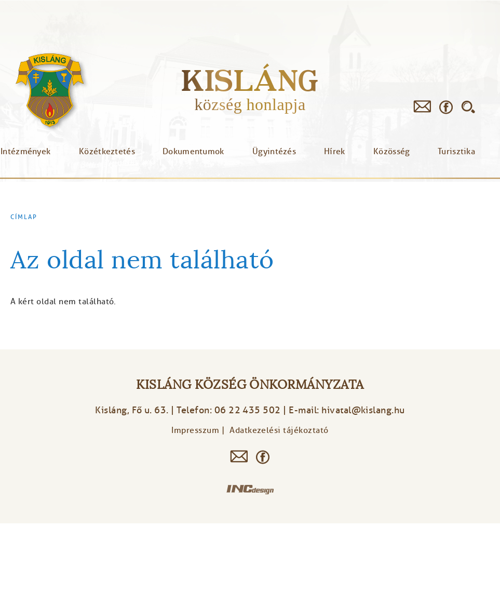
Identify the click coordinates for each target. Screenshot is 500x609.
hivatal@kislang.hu (363, 410)
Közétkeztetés (107, 151)
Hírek (334, 151)
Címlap (23, 217)
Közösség (391, 151)
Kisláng (249, 80)
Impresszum (195, 430)
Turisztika (456, 151)
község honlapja (249, 104)
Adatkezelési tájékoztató (279, 430)
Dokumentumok (193, 151)
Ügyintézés (274, 151)
